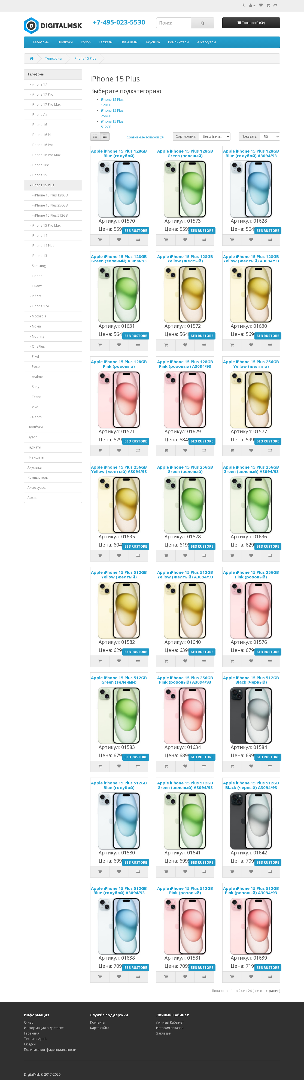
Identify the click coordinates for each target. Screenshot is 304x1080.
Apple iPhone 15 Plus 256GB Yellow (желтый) (251, 364)
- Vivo (33, 407)
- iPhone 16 (37, 124)
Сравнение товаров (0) (145, 137)
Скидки (30, 1044)
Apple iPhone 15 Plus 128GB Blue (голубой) (119, 153)
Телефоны (40, 42)
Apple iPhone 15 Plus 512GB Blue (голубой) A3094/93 (119, 890)
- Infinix (34, 296)
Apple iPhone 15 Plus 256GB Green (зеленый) (185, 469)
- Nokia (34, 326)
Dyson (86, 42)
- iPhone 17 (37, 84)
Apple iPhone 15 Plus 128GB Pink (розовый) (119, 364)
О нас (28, 1022)
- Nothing (36, 336)
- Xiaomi (35, 417)
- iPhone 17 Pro (40, 94)
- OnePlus (36, 346)
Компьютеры (178, 42)
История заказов (169, 1028)
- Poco (34, 366)
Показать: (249, 136)
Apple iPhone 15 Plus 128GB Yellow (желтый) (185, 259)
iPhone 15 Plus (85, 58)
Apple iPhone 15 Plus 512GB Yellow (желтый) (119, 574)
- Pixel (33, 356)
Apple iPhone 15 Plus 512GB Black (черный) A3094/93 (251, 785)
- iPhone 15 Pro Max (44, 225)
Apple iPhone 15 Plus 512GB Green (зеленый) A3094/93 (185, 785)
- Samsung (37, 265)
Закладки (163, 1033)
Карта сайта (99, 1028)
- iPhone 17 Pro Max (44, 104)
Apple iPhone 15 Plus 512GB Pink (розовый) (185, 890)
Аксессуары (206, 42)
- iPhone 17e (38, 306)
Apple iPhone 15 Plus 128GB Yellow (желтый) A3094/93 (251, 259)
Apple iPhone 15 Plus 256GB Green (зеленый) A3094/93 (251, 469)
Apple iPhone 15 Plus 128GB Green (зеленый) (185, 153)
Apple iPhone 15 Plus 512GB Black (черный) (251, 680)
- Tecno (34, 397)
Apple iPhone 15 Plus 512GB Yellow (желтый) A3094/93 (185, 574)
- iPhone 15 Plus (41, 185)
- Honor (35, 276)
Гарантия (31, 1033)
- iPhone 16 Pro (40, 144)
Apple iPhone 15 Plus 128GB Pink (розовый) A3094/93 (185, 364)
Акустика (153, 42)
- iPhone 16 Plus (41, 134)
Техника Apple (35, 1038)
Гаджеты (106, 42)
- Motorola (37, 316)
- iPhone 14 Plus (41, 245)
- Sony (33, 386)
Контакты (97, 1022)
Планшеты (129, 42)
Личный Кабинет (170, 1022)
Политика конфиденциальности (50, 1049)
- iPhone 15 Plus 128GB (48, 195)
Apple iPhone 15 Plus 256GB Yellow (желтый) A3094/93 (119, 469)
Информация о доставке (44, 1028)
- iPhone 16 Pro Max (44, 155)
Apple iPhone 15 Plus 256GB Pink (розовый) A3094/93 (185, 680)
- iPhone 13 (37, 255)
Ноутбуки (65, 42)
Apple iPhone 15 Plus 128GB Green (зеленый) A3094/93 (119, 259)
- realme (35, 376)
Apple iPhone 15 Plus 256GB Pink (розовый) (251, 574)
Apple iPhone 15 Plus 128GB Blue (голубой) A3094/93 (251, 153)
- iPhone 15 (37, 175)
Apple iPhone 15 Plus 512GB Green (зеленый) (119, 680)
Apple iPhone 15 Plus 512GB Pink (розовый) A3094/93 (251, 890)
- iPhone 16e (38, 165)
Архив (32, 497)
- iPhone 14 (37, 235)
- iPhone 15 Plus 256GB (48, 205)
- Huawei (35, 286)
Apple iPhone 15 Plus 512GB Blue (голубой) (119, 785)
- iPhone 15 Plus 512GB (48, 215)
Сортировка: (186, 136)
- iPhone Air (38, 114)
